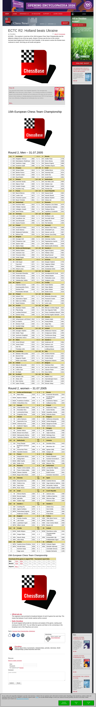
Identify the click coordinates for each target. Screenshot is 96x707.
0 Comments (62, 34)
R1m (16, 561)
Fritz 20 (11, 88)
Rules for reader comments (15, 660)
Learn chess (57, 13)
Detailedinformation (64, 703)
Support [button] (47, 13)
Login (84, 14)
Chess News (21, 23)
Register (21, 667)
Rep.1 (16, 566)
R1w (16, 563)
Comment (10, 670)
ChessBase (18, 646)
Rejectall (76, 703)
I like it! (56, 34)
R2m (21, 561)
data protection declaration (23, 698)
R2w (21, 563)
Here (37, 697)
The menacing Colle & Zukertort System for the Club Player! (81, 70)
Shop (7, 13)
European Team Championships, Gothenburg (23, 631)
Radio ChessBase (17, 621)
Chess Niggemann (55, 637)
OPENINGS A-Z (24, 13)
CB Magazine (36, 13)
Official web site (17, 614)
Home (15, 13)
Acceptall (88, 703)
